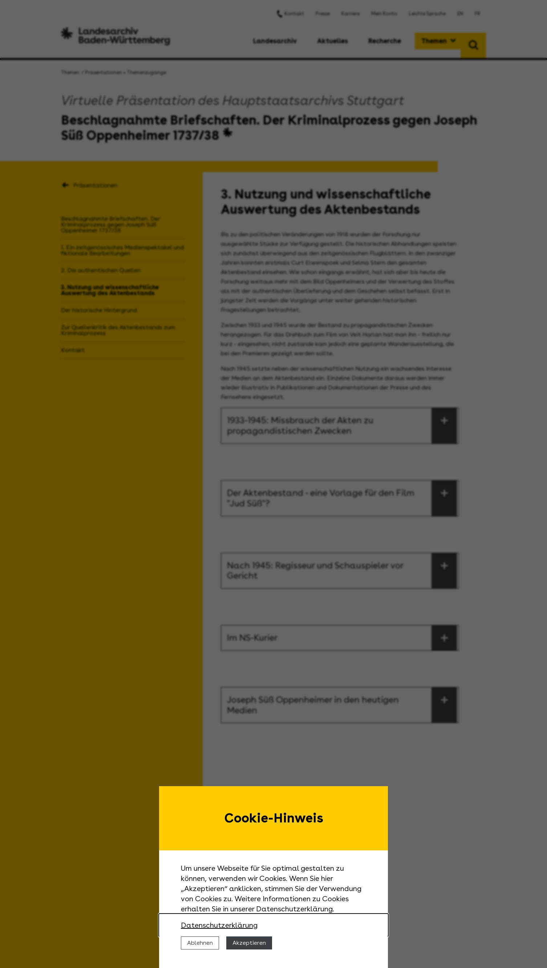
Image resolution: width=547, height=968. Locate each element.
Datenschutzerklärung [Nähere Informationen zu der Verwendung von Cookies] (219, 925)
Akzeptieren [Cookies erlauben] (249, 942)
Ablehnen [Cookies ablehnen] (200, 942)
